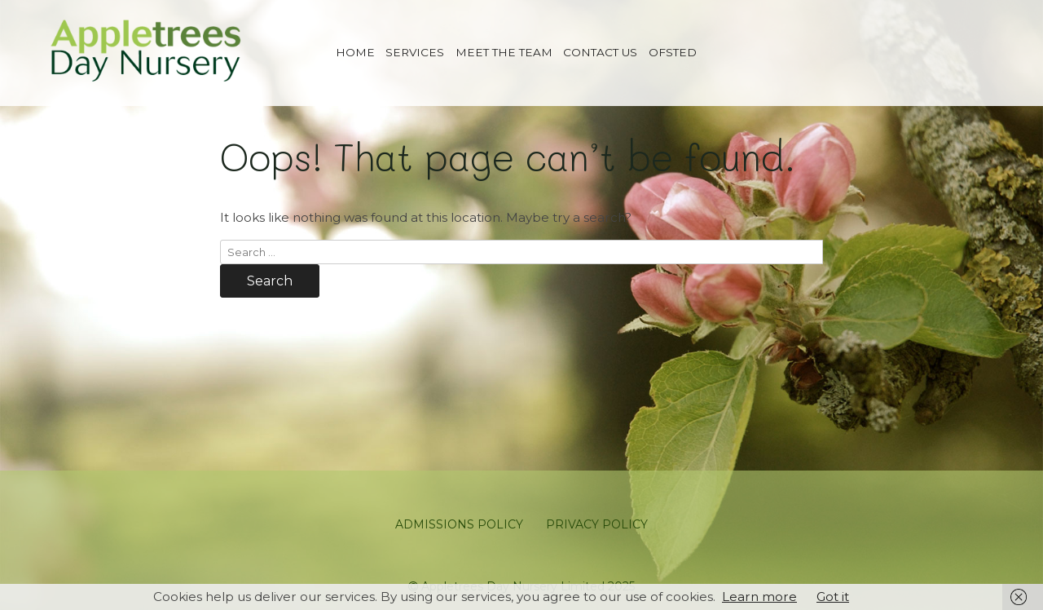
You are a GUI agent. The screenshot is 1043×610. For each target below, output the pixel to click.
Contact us (600, 52)
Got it (832, 596)
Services (414, 52)
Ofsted (673, 52)
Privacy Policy (597, 524)
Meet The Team (503, 52)
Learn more (759, 596)
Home (355, 52)
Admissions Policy (459, 524)
